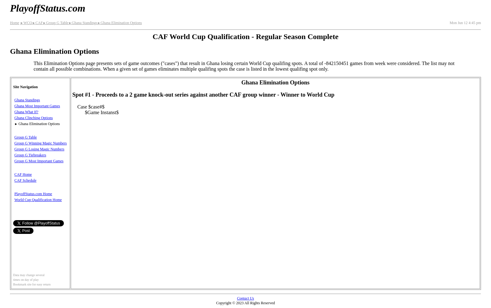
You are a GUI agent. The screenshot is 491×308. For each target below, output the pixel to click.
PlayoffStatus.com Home (33, 194)
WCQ (26, 23)
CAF (37, 23)
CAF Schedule (25, 180)
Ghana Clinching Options (33, 118)
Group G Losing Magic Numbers (39, 149)
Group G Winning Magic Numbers (40, 143)
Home (14, 23)
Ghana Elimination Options (119, 23)
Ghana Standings (83, 23)
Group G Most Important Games (39, 161)
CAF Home (23, 174)
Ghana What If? (26, 112)
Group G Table (56, 23)
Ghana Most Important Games (37, 106)
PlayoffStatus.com (47, 8)
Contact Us (245, 298)
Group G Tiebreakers (30, 155)
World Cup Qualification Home (38, 200)
